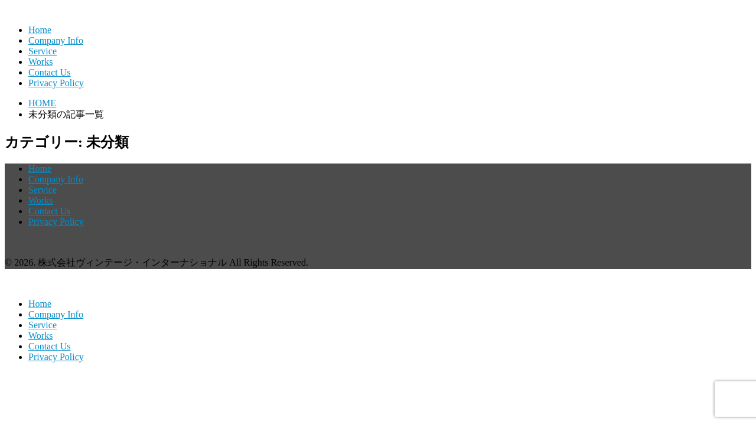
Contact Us (49, 72)
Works (40, 62)
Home (39, 30)
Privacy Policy (56, 83)
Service (42, 51)
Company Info (55, 40)
